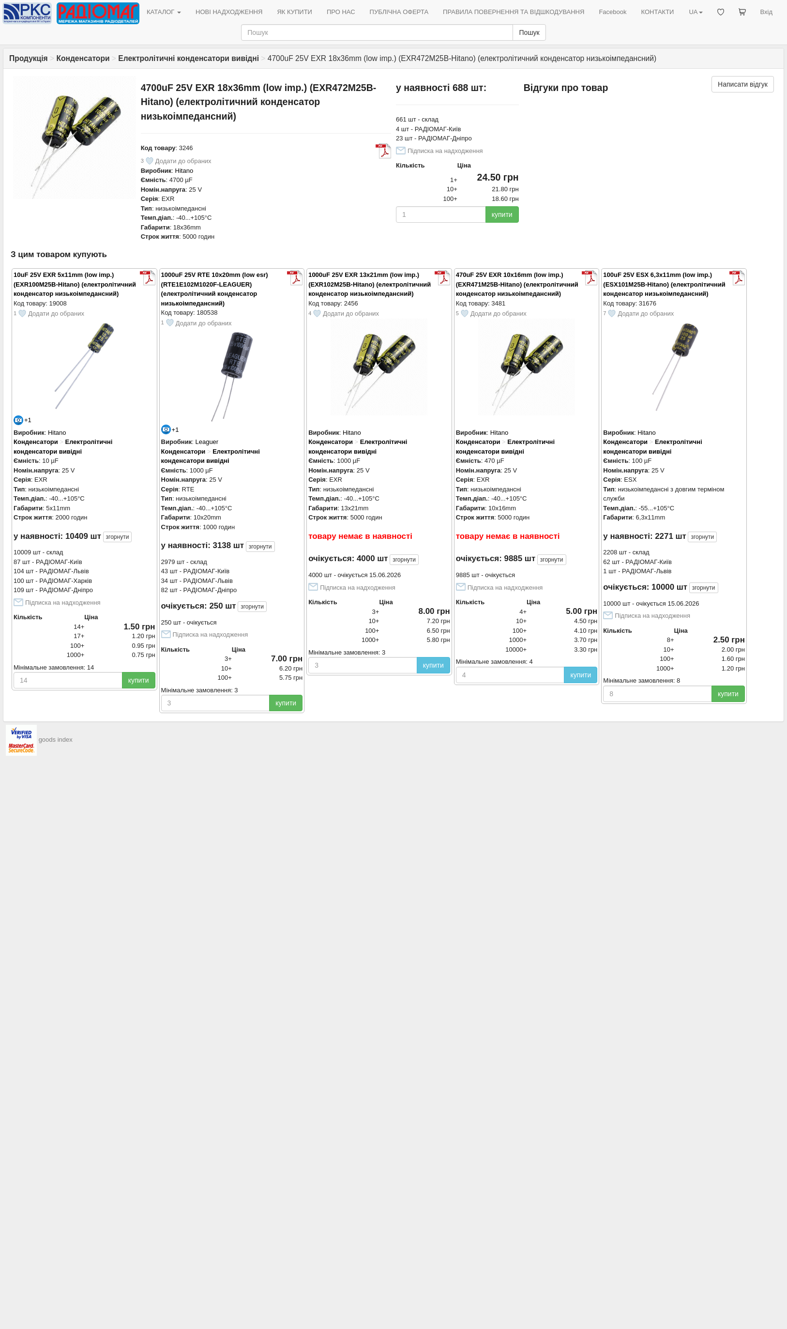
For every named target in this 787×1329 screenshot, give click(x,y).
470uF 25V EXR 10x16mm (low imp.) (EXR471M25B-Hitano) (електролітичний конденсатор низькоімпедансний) (517, 284)
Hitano (184, 170)
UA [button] (695, 11)
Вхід (766, 11)
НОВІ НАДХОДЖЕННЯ (229, 11)
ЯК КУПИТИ (294, 11)
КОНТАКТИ (657, 11)
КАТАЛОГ (164, 11)
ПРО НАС (341, 11)
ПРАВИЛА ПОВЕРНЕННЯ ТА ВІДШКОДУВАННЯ (513, 11)
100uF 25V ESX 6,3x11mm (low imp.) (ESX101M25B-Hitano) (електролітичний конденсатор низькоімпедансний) (664, 284)
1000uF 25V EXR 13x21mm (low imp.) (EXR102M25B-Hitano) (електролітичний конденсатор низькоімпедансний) (369, 284)
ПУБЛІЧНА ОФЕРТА (399, 11)
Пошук (529, 32)
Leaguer (206, 441)
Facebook (612, 11)
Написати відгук (743, 84)
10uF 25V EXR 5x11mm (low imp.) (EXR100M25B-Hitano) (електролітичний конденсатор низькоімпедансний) (75, 284)
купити (502, 214)
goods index (56, 739)
